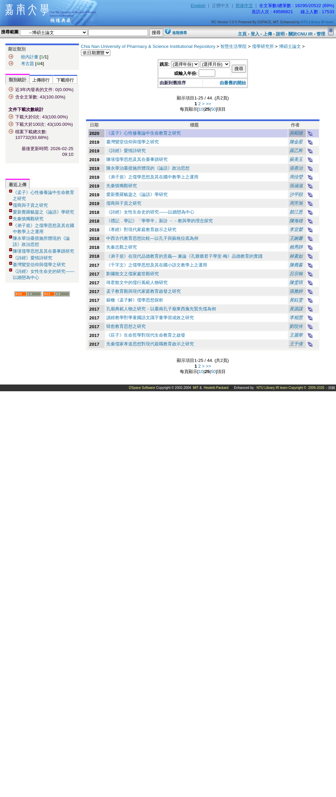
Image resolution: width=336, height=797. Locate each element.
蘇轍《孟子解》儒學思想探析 (134, 300)
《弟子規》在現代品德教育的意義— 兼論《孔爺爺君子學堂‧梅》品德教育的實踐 (184, 256)
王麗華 (296, 335)
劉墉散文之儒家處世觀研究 (132, 273)
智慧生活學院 (233, 46)
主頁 (242, 33)
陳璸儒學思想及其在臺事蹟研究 (43, 251)
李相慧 (296, 317)
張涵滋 (296, 185)
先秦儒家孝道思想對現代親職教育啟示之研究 (150, 343)
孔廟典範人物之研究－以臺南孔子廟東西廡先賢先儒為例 (161, 308)
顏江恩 (296, 212)
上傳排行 (41, 80)
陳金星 (296, 141)
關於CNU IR (300, 33)
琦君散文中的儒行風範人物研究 (137, 282)
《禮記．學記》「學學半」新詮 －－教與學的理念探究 (159, 220)
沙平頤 (296, 194)
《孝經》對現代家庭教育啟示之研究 (141, 229)
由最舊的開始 (233, 82)
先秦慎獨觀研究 (28, 218)
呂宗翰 (296, 273)
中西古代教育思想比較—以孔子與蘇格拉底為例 (152, 238)
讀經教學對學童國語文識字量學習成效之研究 (150, 317)
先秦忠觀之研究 (121, 247)
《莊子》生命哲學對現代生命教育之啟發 (145, 335)
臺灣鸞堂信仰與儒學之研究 (39, 264)
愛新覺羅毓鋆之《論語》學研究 (43, 212)
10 (200, 109)
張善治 (296, 168)
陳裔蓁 (296, 264)
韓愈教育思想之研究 (126, 326)
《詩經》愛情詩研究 (32, 257)
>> (208, 103)
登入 (255, 33)
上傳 (267, 33)
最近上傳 (17, 184)
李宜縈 (296, 229)
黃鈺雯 (296, 300)
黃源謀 (296, 308)
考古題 (27, 63)
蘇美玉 (296, 159)
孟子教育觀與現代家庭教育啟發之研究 (143, 291)
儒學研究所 (263, 46)
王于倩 (296, 343)
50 (213, 109)
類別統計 (17, 79)
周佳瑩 (296, 176)
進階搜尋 (179, 33)
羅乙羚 (296, 150)
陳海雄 (296, 220)
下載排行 (65, 80)
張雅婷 (296, 291)
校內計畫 (29, 56)
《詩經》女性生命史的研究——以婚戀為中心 (150, 212)
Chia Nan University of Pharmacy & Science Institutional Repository (148, 46)
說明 (280, 33)
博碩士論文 (290, 46)
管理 (320, 33)
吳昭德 (296, 133)
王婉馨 (296, 238)
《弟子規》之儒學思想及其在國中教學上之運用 (152, 176)
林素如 (296, 256)
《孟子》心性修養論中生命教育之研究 (143, 133)
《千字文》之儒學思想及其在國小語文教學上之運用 (156, 264)
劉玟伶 (296, 326)
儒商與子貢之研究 (30, 205)
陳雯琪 (296, 282)
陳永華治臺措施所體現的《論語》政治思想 (148, 168)
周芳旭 (296, 203)
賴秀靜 (296, 247)
